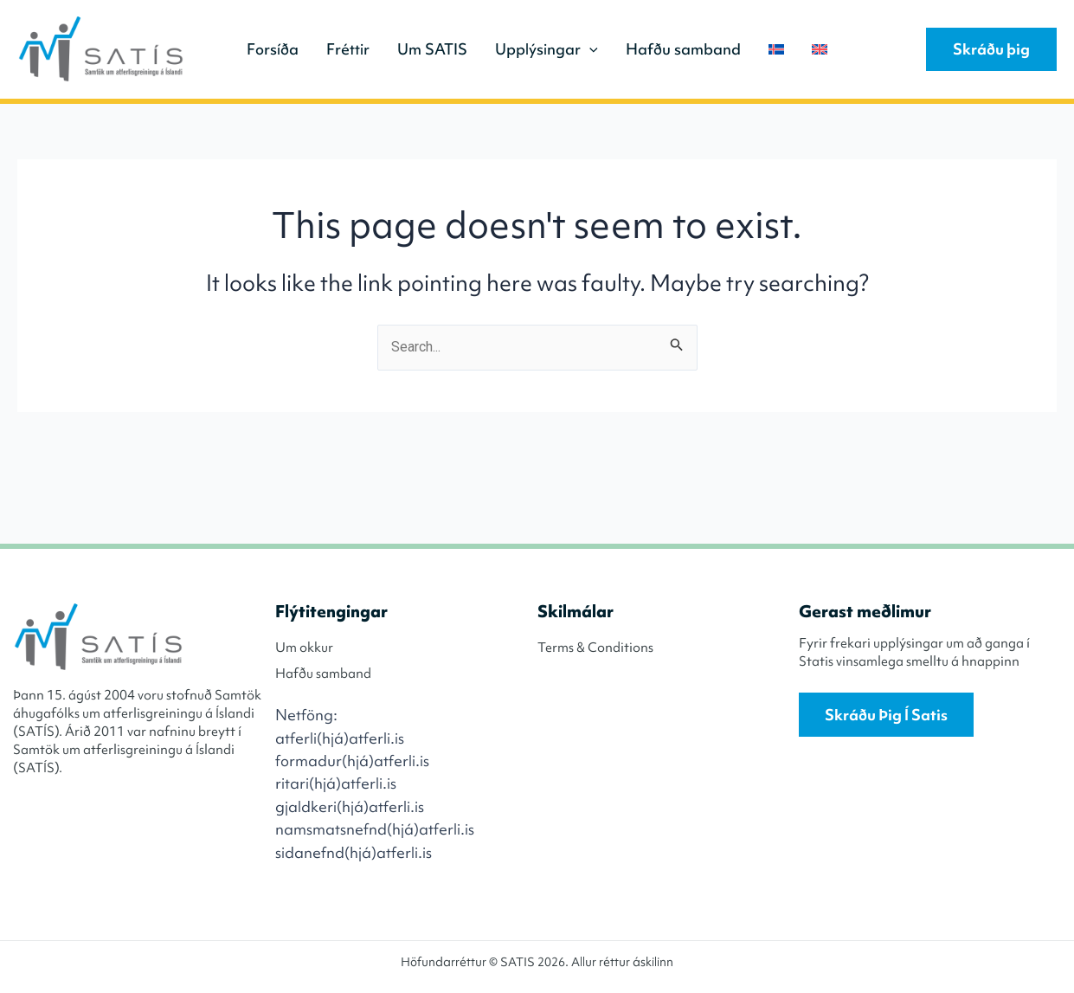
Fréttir (348, 49)
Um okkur (304, 647)
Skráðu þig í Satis (886, 715)
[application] (589, 49)
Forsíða (273, 49)
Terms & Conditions (595, 647)
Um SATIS (432, 49)
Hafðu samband (683, 49)
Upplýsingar (546, 49)
